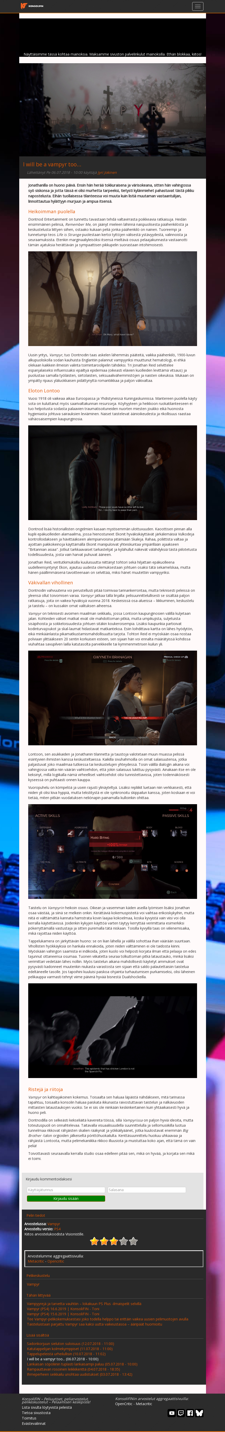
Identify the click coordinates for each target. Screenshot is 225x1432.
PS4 (57, 1228)
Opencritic (55, 1261)
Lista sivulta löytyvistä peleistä (47, 1407)
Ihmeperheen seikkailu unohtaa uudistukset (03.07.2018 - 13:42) (79, 1374)
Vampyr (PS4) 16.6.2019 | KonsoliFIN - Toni (63, 1308)
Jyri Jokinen (107, 172)
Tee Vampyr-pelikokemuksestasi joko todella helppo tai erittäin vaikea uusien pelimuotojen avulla (107, 1319)
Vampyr (53, 1223)
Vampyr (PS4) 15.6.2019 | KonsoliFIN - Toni (63, 1313)
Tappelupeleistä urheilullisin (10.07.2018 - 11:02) (66, 1353)
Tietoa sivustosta (36, 1412)
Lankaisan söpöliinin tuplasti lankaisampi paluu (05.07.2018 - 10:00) (82, 1364)
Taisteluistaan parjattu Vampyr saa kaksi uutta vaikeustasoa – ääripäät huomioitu (94, 1324)
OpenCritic (123, 1403)
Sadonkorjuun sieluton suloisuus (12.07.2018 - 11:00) (70, 1343)
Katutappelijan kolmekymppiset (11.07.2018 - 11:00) (70, 1348)
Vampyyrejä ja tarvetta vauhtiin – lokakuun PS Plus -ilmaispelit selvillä (84, 1303)
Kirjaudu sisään (66, 1198)
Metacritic (36, 1261)
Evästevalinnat (34, 1423)
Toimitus (29, 1418)
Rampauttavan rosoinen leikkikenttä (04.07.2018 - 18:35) (73, 1369)
